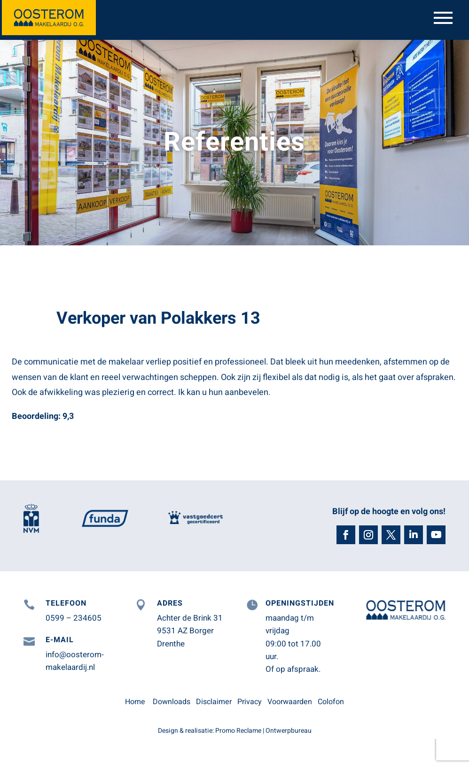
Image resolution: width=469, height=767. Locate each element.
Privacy (249, 701)
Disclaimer (214, 701)
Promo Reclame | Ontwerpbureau (263, 731)
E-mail (60, 639)
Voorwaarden (289, 701)
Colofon (331, 701)
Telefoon (66, 603)
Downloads (171, 701)
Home (135, 701)
